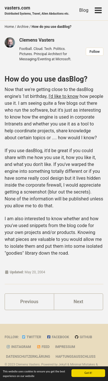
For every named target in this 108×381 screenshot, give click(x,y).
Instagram (18, 347)
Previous (29, 301)
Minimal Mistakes (82, 364)
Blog (83, 10)
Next (78, 301)
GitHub (83, 337)
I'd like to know (63, 96)
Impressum (65, 347)
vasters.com (37, 10)
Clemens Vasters (36, 40)
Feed (43, 347)
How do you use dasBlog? (46, 79)
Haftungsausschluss (76, 357)
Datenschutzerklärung (28, 357)
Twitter (31, 337)
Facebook (58, 337)
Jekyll (62, 364)
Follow (95, 52)
